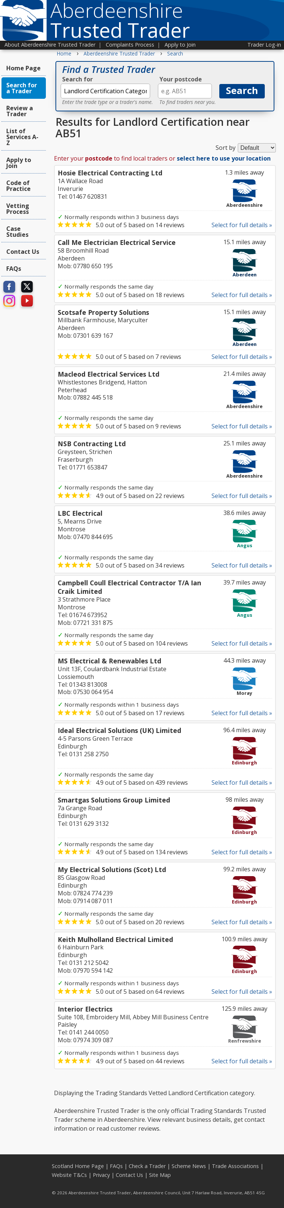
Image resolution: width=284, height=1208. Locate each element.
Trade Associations (235, 1166)
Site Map (160, 1174)
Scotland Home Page (78, 1166)
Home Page (23, 68)
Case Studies (17, 232)
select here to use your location (224, 158)
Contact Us (22, 252)
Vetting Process (17, 209)
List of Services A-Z (22, 137)
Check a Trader (147, 1166)
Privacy (101, 1174)
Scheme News (189, 1166)
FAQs (13, 269)
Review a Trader (19, 111)
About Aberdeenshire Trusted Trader (49, 44)
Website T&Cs (69, 1174)
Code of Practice (18, 186)
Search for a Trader (21, 88)
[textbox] (105, 91)
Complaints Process (130, 44)
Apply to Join (180, 44)
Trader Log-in (264, 44)
